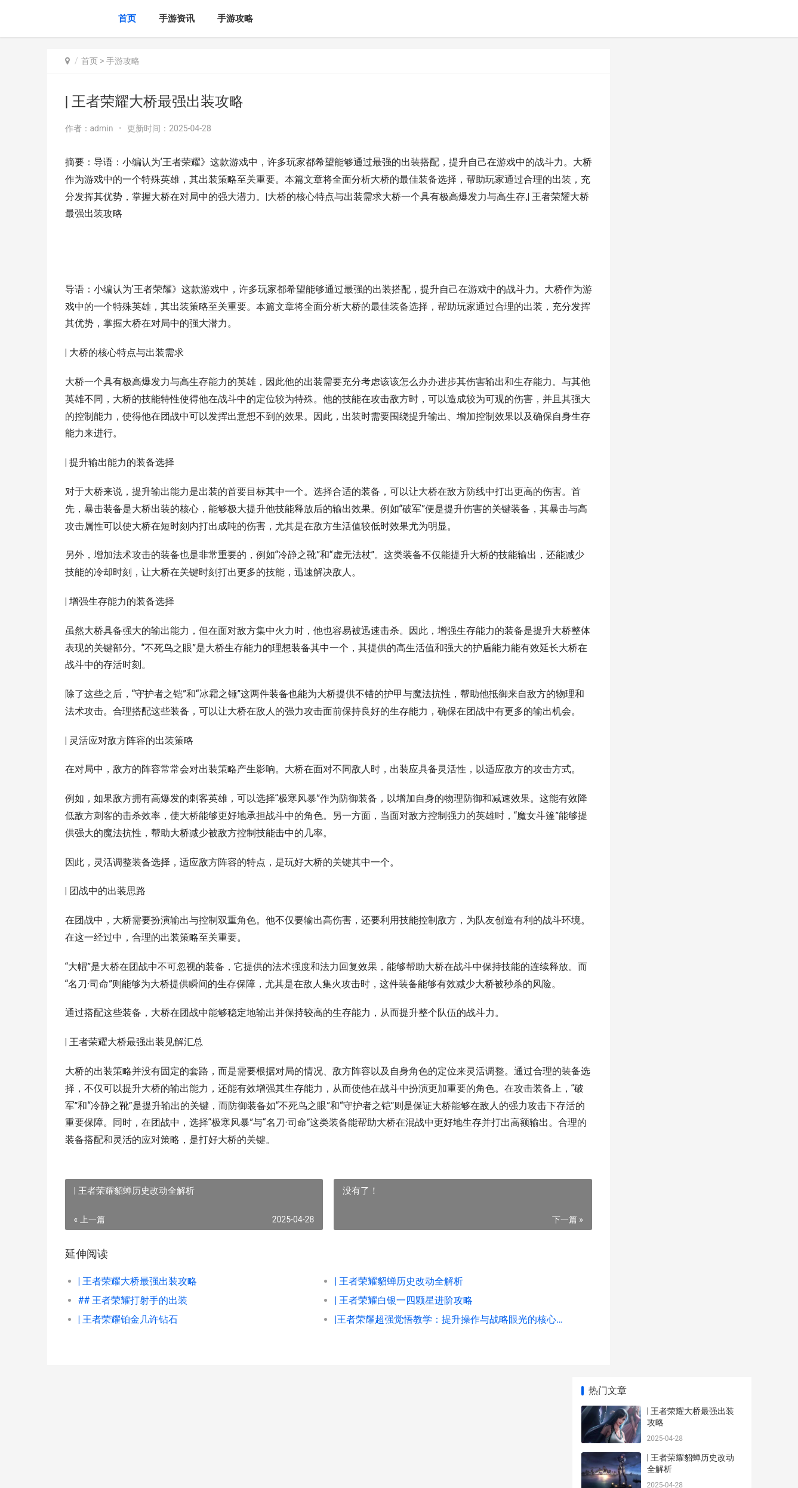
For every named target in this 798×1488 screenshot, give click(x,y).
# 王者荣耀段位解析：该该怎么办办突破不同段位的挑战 (693, 461)
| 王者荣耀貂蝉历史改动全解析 (374, 1332)
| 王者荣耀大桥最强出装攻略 (138, 1332)
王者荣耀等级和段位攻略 (693, 542)
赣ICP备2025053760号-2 (212, 1469)
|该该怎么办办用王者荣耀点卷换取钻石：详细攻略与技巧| (694, 600)
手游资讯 (177, 18)
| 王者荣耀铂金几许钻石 (128, 1370)
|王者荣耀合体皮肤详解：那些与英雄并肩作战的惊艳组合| (694, 781)
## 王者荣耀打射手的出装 (133, 1351)
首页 (127, 18)
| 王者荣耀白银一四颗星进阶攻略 (379, 1351)
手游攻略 (235, 18)
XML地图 (268, 1469)
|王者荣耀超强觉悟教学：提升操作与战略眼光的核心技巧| (414, 1370)
